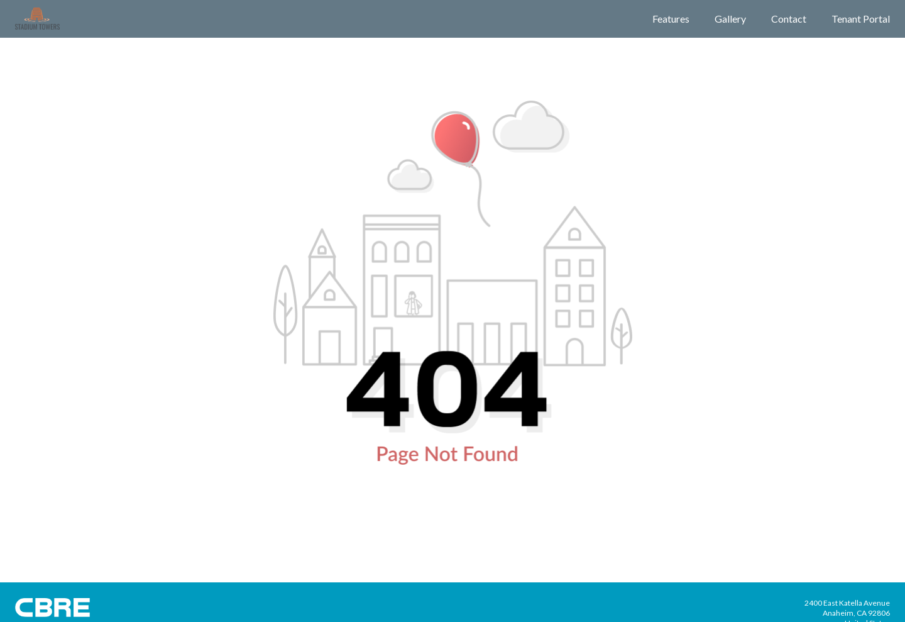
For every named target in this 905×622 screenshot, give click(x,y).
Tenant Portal (860, 19)
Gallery (730, 19)
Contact (788, 19)
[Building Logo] (37, 19)
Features (670, 19)
